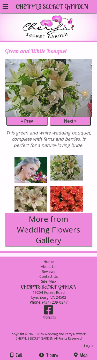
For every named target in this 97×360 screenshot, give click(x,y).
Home (48, 261)
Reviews (48, 271)
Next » (70, 121)
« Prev (27, 121)
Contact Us (48, 276)
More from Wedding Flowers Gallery (48, 229)
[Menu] (5, 7)
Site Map (48, 281)
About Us (48, 266)
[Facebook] (48, 311)
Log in (89, 345)
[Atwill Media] (53, 328)
